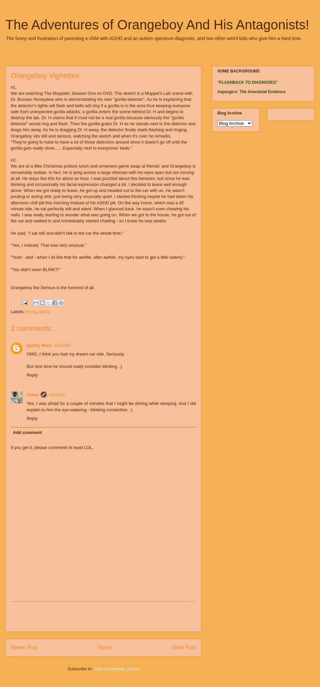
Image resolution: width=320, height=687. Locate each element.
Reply (32, 375)
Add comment (27, 432)
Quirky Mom (39, 345)
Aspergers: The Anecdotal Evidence (251, 91)
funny (31, 311)
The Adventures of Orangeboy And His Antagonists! (157, 24)
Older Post (183, 647)
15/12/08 (57, 394)
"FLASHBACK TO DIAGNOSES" (247, 82)
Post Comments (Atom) (116, 668)
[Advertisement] (103, 617)
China (33, 394)
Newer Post (24, 647)
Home (105, 647)
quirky (44, 311)
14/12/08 (62, 345)
